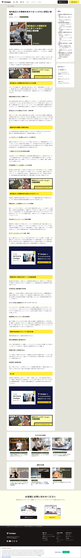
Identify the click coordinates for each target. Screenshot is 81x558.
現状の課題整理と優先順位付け (65, 54)
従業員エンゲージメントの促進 (48, 536)
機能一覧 (22, 2)
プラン (27, 2)
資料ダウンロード (63, 2)
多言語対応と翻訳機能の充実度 (65, 46)
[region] (40, 552)
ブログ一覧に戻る (10, 6)
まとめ (59, 58)
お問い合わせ (74, 2)
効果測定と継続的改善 (63, 57)
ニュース (58, 536)
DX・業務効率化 (61, 69)
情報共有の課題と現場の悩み (64, 22)
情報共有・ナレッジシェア (48, 534)
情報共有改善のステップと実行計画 (65, 52)
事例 (57, 538)
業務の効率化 (45, 538)
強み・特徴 (15, 2)
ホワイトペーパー (60, 539)
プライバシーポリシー (70, 539)
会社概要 (67, 538)
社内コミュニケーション (62, 78)
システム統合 (45, 539)
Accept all (66, 552)
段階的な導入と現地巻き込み (64, 55)
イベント (39, 2)
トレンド (59, 76)
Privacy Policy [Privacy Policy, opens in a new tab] (8, 556)
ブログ (58, 534)
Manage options (58, 552)
